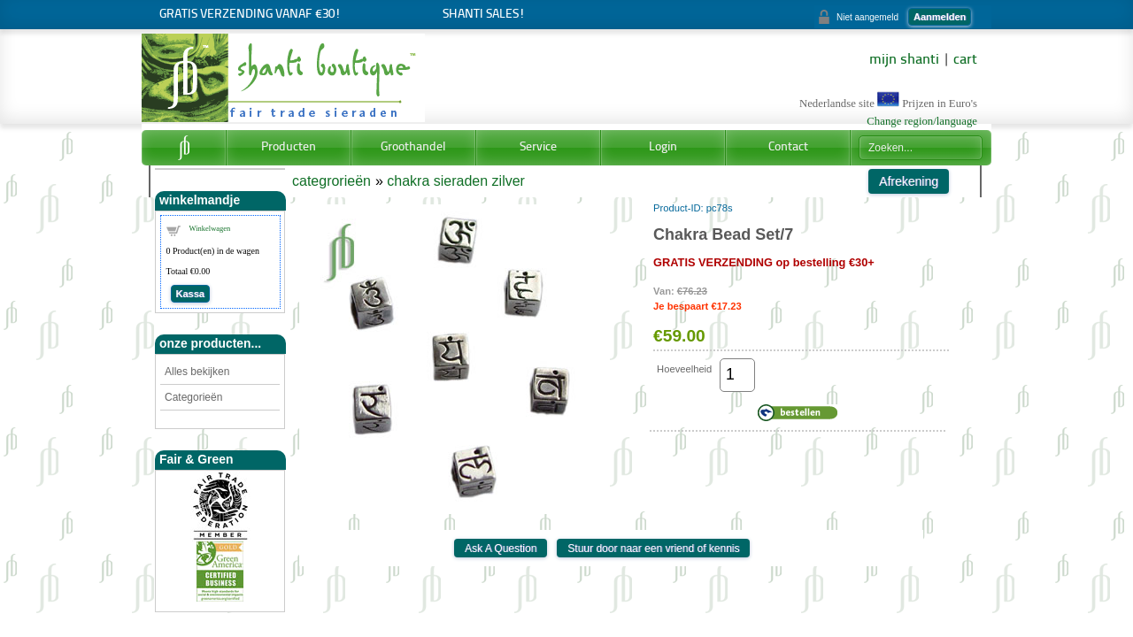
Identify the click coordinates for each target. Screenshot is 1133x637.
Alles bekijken (197, 371)
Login (663, 147)
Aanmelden (939, 17)
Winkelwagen (210, 228)
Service (538, 147)
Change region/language (922, 121)
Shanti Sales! (484, 14)
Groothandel (413, 147)
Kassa (190, 293)
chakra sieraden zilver (456, 180)
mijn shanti (904, 60)
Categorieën (193, 397)
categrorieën (331, 180)
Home (184, 147)
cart (965, 60)
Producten (288, 147)
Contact (788, 147)
